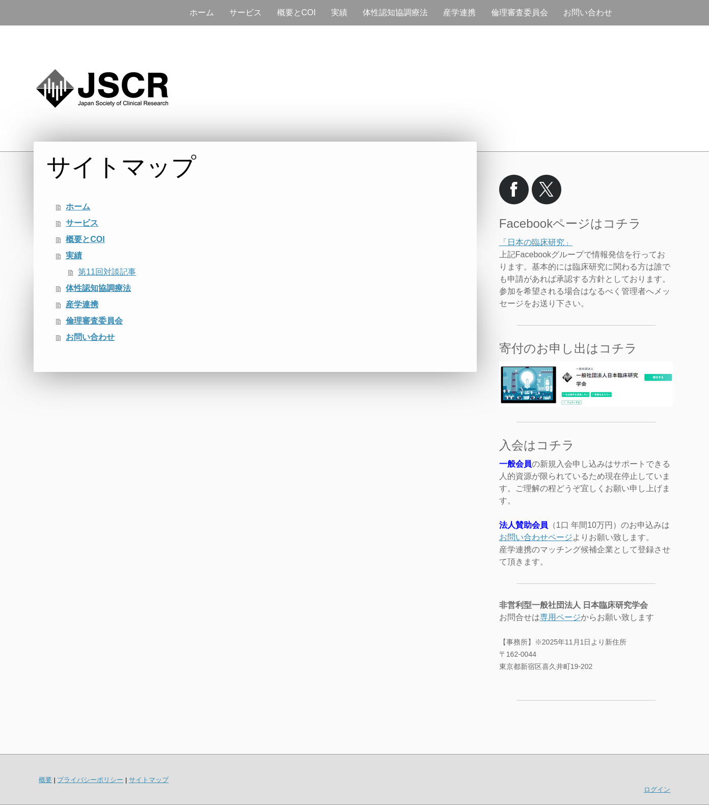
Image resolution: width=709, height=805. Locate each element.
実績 (339, 12)
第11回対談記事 (107, 271)
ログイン (657, 789)
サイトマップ (149, 780)
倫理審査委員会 (519, 12)
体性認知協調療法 (395, 12)
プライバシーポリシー (90, 780)
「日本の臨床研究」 (535, 242)
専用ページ (560, 617)
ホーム (201, 12)
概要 (45, 780)
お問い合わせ (587, 12)
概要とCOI (296, 12)
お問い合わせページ (535, 537)
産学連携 (459, 12)
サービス (245, 12)
